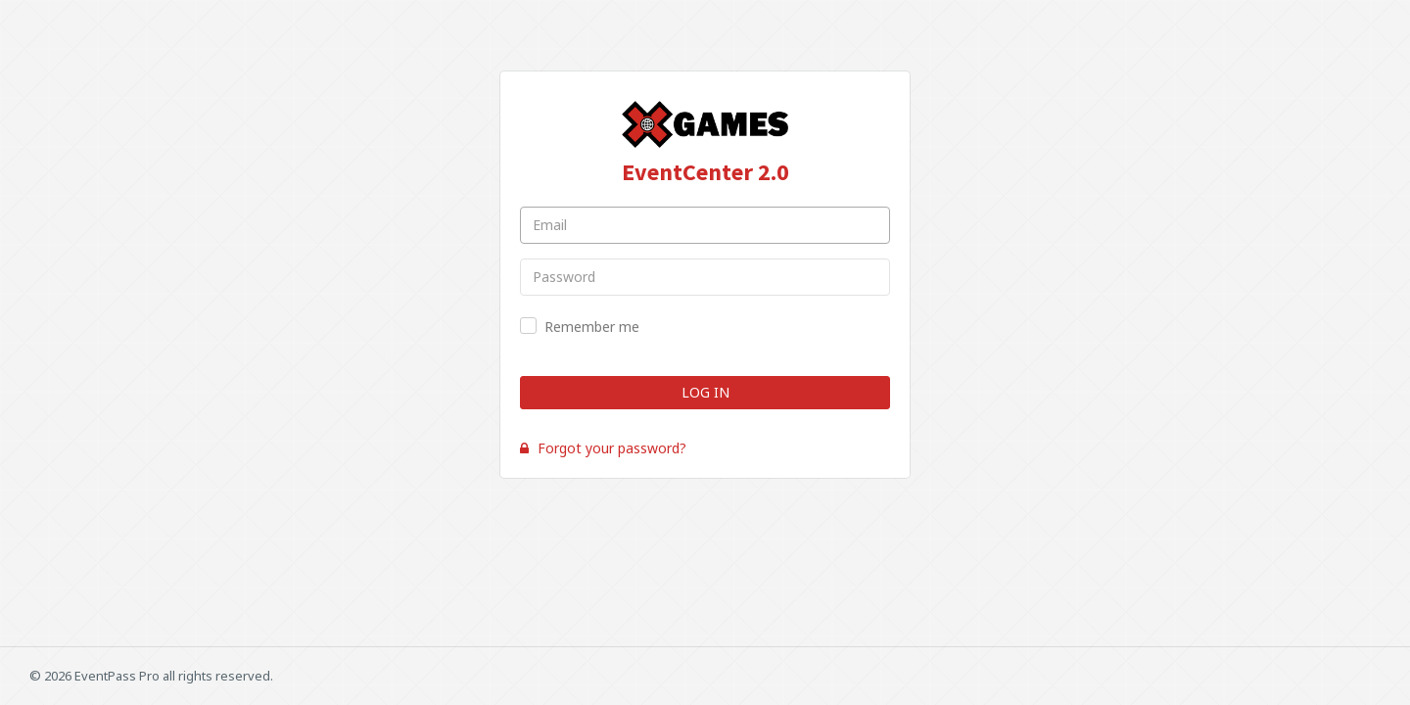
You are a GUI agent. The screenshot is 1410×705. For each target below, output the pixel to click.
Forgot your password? (603, 448)
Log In (705, 392)
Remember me (591, 326)
